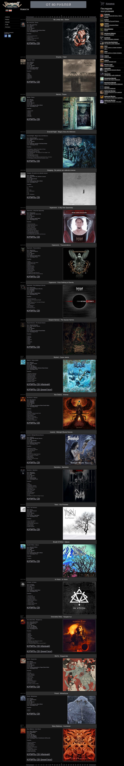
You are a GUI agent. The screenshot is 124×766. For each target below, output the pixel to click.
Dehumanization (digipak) (111, 38)
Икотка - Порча (61, 94)
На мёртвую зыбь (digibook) (112, 74)
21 (75, 16)
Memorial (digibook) (110, 87)
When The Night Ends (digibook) (113, 83)
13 (57, 16)
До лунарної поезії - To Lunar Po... (112, 102)
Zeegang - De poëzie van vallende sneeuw (61, 170)
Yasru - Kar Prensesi (61, 504)
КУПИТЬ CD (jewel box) (39, 389)
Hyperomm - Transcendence (61, 245)
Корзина (110, 3)
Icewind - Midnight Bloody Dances (61, 432)
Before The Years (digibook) (112, 79)
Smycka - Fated (61, 57)
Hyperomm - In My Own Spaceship (61, 207)
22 (78, 16)
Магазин (7, 22)
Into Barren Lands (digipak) (112, 43)
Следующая (92, 16)
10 (50, 16)
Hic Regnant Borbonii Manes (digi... (112, 70)
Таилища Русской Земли (111, 20)
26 (87, 16)
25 (85, 16)
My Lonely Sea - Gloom (61, 19)
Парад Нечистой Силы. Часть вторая (113, 16)
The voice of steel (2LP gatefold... (113, 97)
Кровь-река (107, 56)
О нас (6, 24)
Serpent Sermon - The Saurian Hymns (61, 320)
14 (59, 16)
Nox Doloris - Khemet (61, 394)
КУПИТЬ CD (33, 43)
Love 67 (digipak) (109, 65)
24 (82, 16)
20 (73, 16)
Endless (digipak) (110, 34)
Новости (7, 17)
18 (68, 16)
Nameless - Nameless (61, 467)
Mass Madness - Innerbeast (61, 726)
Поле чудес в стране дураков (113, 52)
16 (64, 16)
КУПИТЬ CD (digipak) (38, 384)
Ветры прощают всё (110, 61)
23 (80, 16)
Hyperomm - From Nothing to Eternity (61, 282)
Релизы (7, 19)
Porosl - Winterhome (61, 693)
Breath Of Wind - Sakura (61, 542)
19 (71, 16)
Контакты (7, 27)
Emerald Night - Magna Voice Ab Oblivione (61, 132)
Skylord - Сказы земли (61, 357)
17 (66, 16)
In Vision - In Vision (61, 579)
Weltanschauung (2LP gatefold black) (113, 92)
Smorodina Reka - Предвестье (61, 617)
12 (54, 16)
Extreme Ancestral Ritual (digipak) (111, 25)
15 (61, 16)
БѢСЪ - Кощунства (61, 656)
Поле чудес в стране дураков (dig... (113, 47)
